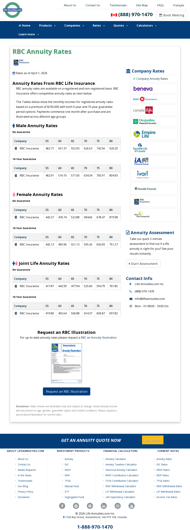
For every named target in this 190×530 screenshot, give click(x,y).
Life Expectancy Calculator (120, 497)
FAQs (160, 5)
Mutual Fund (72, 486)
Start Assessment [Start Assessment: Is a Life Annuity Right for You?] (143, 263)
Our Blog (23, 486)
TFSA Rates (163, 480)
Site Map (142, 5)
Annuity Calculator (115, 459)
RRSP (68, 470)
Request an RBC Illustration (66, 391)
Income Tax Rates (166, 497)
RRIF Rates (162, 475)
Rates (99, 25)
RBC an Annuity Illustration (99, 337)
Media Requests (27, 470)
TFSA (68, 480)
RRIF (67, 475)
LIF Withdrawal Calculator (119, 491)
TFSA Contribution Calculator (121, 480)
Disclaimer (24, 497)
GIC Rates (162, 464)
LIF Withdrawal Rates (168, 491)
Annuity (69, 459)
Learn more (29, 34)
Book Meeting (171, 15)
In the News (24, 475)
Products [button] (47, 25)
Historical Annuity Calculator (121, 470)
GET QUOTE (153, 439)
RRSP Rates (163, 470)
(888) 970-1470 (135, 14)
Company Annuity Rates (152, 79)
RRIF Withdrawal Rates (169, 486)
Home (24, 25)
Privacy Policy (25, 491)
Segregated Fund (74, 497)
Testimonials (118, 5)
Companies (74, 25)
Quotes (121, 25)
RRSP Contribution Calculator (122, 475)
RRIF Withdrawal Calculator (120, 486)
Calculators (147, 25)
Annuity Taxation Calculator (121, 464)
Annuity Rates (164, 459)
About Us (70, 5)
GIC (67, 464)
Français (178, 5)
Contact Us (93, 5)
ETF (67, 491)
